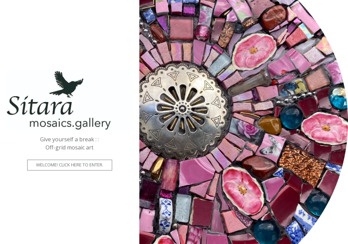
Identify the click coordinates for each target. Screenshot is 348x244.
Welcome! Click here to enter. (69, 165)
